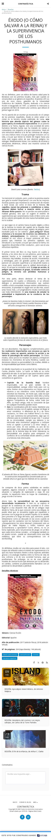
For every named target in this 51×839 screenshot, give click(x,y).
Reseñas (10, 9)
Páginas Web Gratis (34, 811)
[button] (3, 3)
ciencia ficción (25, 655)
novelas (35, 655)
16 (7, 703)
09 (7, 672)
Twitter (36, 189)
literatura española (9, 658)
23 (7, 735)
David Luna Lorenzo (10, 655)
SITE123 (24, 811)
